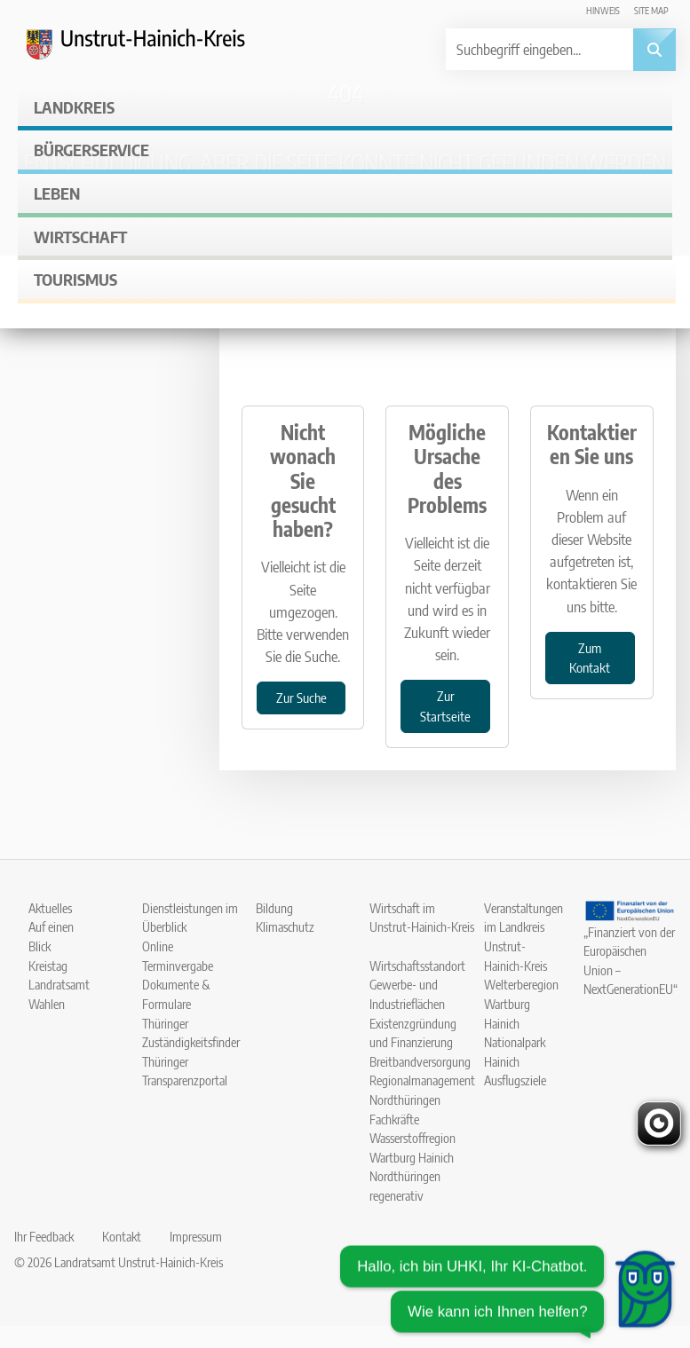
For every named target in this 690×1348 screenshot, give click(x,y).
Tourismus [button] (75, 279)
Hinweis (603, 10)
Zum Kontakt (589, 657)
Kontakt (121, 1236)
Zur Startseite (445, 705)
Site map (651, 10)
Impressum (196, 1236)
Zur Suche (301, 697)
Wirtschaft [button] (80, 236)
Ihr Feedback (44, 1236)
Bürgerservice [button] (91, 149)
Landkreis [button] (74, 107)
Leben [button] (57, 193)
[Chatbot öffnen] (508, 1289)
